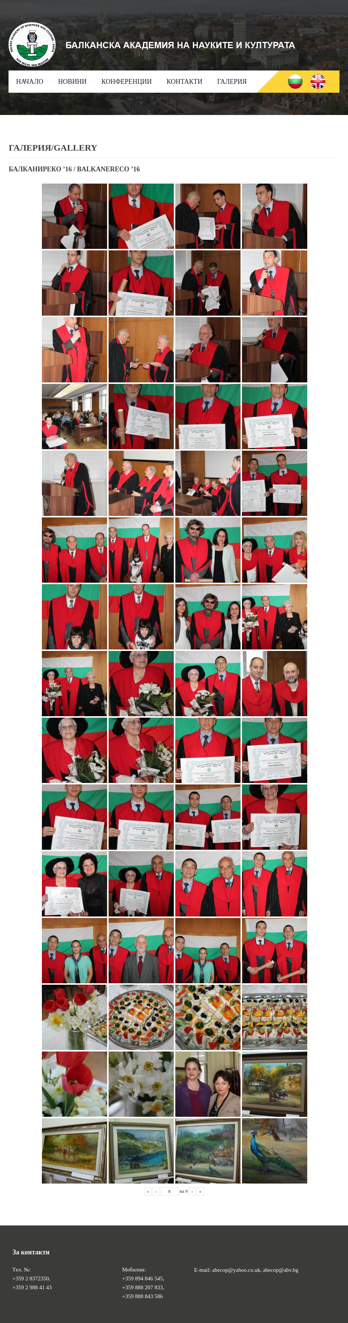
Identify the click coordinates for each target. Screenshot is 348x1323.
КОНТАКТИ (184, 81)
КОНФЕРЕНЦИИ (127, 81)
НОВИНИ (72, 81)
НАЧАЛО (29, 81)
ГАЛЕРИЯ (232, 81)
